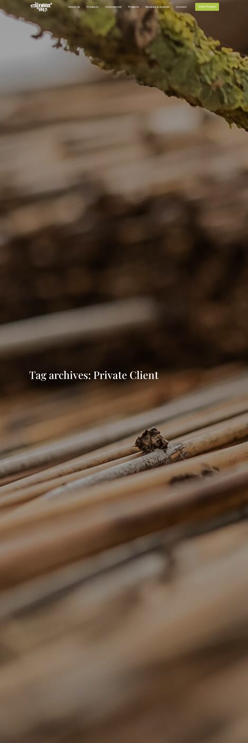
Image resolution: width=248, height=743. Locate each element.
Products (92, 7)
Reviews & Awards (157, 7)
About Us (74, 7)
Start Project (207, 7)
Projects (133, 7)
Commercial (113, 7)
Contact (181, 7)
